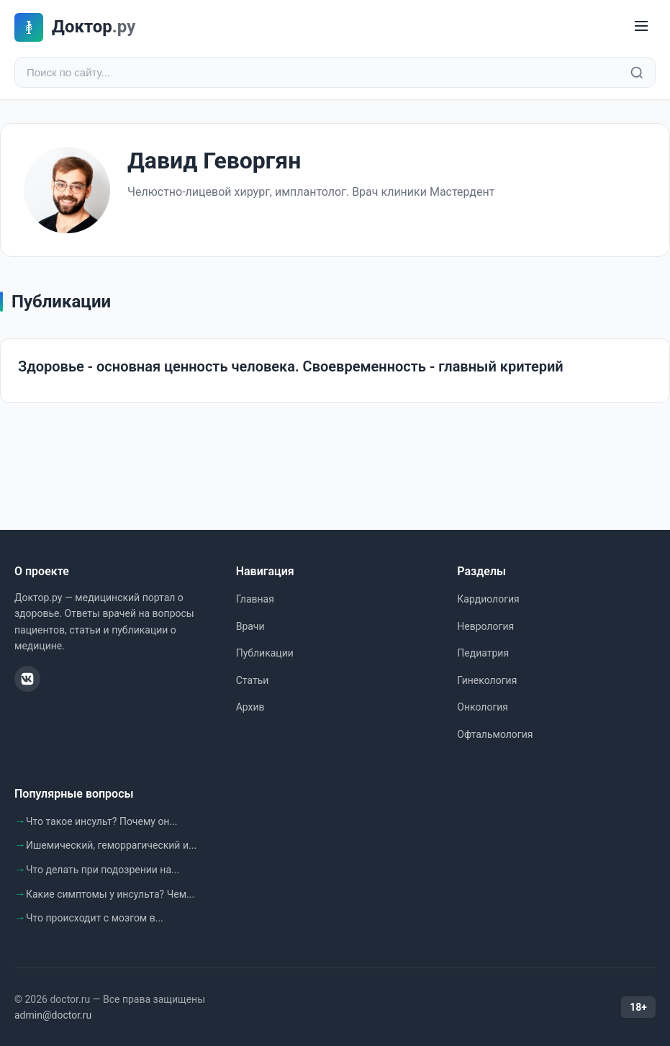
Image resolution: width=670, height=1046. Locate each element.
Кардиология (488, 599)
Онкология (482, 707)
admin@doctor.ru (52, 1015)
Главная (255, 599)
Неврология (485, 626)
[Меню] (641, 27)
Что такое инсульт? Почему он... (102, 821)
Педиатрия (483, 653)
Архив (250, 707)
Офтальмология (495, 734)
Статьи (252, 680)
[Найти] (637, 73)
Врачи (250, 626)
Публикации (265, 653)
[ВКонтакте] (27, 679)
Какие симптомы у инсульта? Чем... (110, 894)
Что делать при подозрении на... (102, 869)
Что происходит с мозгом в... (94, 918)
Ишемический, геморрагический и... (111, 845)
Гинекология (487, 680)
